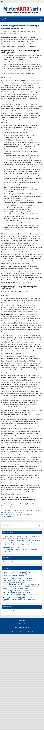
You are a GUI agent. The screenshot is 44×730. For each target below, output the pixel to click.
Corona (17, 504)
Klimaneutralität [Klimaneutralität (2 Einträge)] (31, 586)
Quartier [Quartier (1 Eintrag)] (39, 592)
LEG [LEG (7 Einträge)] (11, 588)
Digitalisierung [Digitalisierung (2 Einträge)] (12, 578)
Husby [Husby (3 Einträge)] (10, 586)
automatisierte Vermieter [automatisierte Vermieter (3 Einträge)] (10, 574)
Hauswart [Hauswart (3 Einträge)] (30, 585)
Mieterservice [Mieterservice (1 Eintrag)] (26, 590)
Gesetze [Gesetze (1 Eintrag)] (13, 582)
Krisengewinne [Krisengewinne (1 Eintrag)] (6, 588)
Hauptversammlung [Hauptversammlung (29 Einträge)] (15, 584)
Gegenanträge (31, 504)
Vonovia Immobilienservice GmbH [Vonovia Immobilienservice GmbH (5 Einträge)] (17, 598)
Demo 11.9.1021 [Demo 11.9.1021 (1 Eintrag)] (28, 576)
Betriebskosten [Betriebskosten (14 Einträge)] (10, 575)
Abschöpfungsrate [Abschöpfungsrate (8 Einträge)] (28, 572)
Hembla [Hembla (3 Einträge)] (5, 586)
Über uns (22, 620)
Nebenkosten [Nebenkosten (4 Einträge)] (24, 592)
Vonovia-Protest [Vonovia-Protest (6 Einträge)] (19, 597)
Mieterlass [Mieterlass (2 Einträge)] (20, 590)
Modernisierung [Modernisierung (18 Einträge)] (11, 592)
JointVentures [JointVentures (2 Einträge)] (23, 586)
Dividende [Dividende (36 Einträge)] (22, 578)
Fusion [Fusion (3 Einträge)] (31, 578)
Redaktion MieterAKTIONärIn (21, 31)
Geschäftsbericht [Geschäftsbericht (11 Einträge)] (26, 580)
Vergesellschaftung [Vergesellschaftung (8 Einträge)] (29, 595)
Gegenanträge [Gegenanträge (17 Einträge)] (10, 580)
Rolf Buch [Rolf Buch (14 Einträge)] (7, 594)
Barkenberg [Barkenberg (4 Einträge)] (23, 574)
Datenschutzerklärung (22, 627)
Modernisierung (6, 506)
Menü (2, 1)
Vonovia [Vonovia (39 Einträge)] (7, 597)
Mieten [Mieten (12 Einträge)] (17, 588)
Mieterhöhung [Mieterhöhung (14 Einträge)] (10, 590)
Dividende (23, 504)
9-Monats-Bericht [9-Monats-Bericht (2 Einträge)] (8, 572)
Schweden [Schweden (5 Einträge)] (17, 595)
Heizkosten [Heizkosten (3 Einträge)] (36, 585)
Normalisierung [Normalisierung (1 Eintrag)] (32, 592)
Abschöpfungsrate (9, 504)
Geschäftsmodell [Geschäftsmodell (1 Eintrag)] (7, 582)
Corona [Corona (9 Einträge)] (21, 576)
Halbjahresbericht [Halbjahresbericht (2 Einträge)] (20, 582)
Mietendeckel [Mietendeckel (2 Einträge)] (24, 588)
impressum (22, 623)
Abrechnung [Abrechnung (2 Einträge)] (16, 572)
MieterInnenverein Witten (11, 611)
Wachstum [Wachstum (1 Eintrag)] (9, 600)
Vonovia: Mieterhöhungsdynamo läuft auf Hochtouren (22, 543)
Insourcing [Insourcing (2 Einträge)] (16, 586)
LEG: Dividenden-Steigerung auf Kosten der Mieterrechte (23, 541)
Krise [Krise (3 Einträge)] (37, 586)
